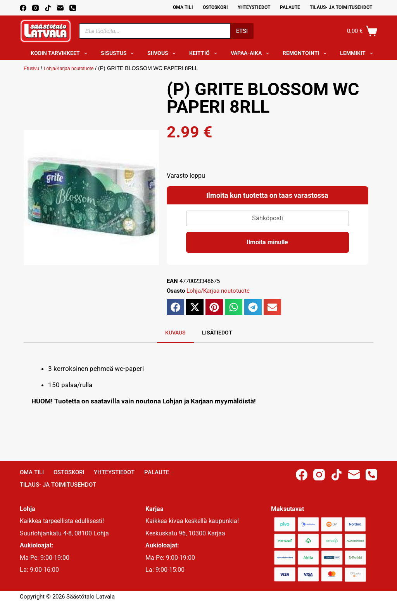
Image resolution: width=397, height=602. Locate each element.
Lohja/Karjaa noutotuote (75, 68)
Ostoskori (215, 7)
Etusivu (32, 68)
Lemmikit (358, 53)
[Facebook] (23, 8)
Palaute (290, 7)
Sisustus (119, 53)
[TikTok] (48, 8)
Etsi (242, 30)
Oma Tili (183, 7)
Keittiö (204, 53)
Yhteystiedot (254, 7)
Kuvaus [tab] (175, 332)
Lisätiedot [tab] (217, 332)
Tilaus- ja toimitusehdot (341, 7)
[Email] (60, 8)
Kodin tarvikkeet (60, 53)
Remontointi (306, 53)
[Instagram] (35, 8)
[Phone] (72, 8)
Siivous (163, 53)
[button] (175, 307)
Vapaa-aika (251, 53)
